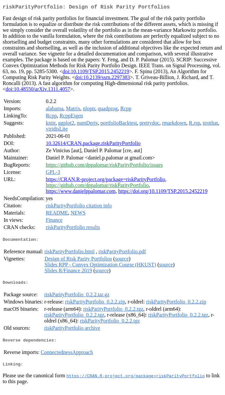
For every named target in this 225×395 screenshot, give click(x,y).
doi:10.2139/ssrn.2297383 (102, 78)
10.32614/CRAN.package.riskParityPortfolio (93, 144)
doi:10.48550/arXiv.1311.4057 (38, 90)
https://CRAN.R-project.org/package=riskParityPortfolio (105, 180)
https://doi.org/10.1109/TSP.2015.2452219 (163, 192)
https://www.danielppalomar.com (80, 192)
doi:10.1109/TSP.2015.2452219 (95, 72)
